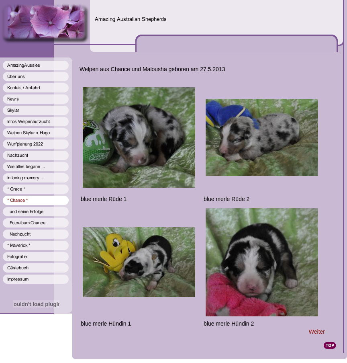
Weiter (317, 331)
